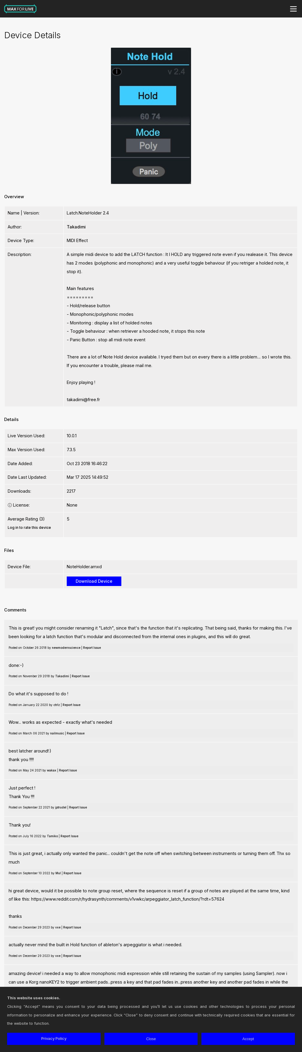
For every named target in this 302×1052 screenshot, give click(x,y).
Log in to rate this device (29, 527)
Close (151, 1039)
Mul (58, 873)
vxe (58, 927)
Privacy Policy (53, 1038)
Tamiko (52, 836)
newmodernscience (66, 647)
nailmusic (57, 733)
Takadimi (76, 226)
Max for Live (20, 8)
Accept (248, 1039)
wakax (51, 770)
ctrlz (56, 705)
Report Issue (92, 647)
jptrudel (60, 807)
